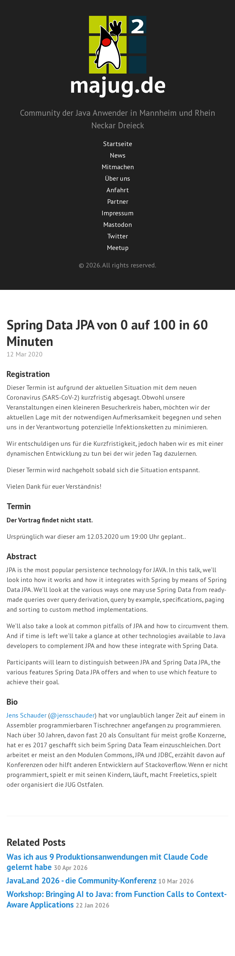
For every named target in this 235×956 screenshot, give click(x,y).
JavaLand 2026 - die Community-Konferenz (100, 880)
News (118, 155)
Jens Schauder (26, 715)
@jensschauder (72, 715)
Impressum (117, 213)
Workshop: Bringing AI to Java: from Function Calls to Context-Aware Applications (117, 899)
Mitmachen (118, 167)
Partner (117, 201)
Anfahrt (117, 190)
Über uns (117, 178)
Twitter (117, 236)
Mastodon (117, 224)
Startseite (117, 143)
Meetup (118, 247)
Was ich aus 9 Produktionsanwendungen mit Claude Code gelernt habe (107, 861)
